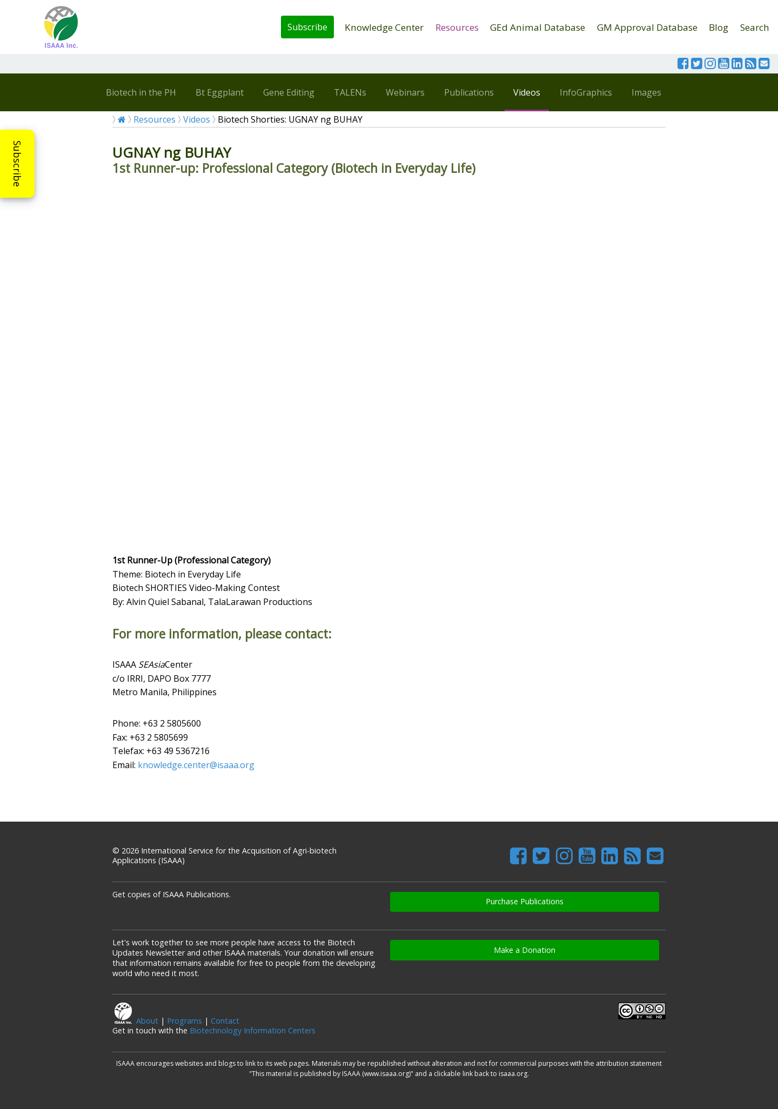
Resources (457, 27)
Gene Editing (288, 92)
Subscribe (307, 27)
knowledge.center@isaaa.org (196, 765)
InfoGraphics (586, 92)
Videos (526, 92)
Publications (469, 92)
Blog (718, 27)
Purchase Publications (525, 901)
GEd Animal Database (537, 27)
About (147, 1021)
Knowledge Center (384, 27)
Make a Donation (524, 950)
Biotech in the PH (141, 92)
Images (646, 92)
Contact (225, 1021)
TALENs (350, 92)
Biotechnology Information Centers (253, 1030)
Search (754, 27)
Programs (184, 1021)
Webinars (405, 92)
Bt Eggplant (220, 92)
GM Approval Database (647, 27)
